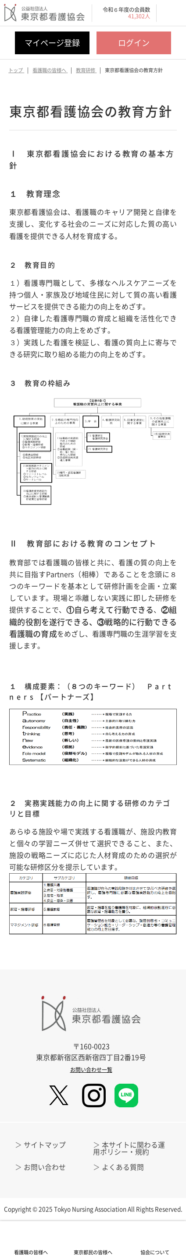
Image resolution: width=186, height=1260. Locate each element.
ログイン (134, 43)
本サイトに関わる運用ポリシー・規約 (129, 1148)
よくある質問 (123, 1167)
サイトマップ (45, 1145)
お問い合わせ (45, 1167)
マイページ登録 (52, 43)
